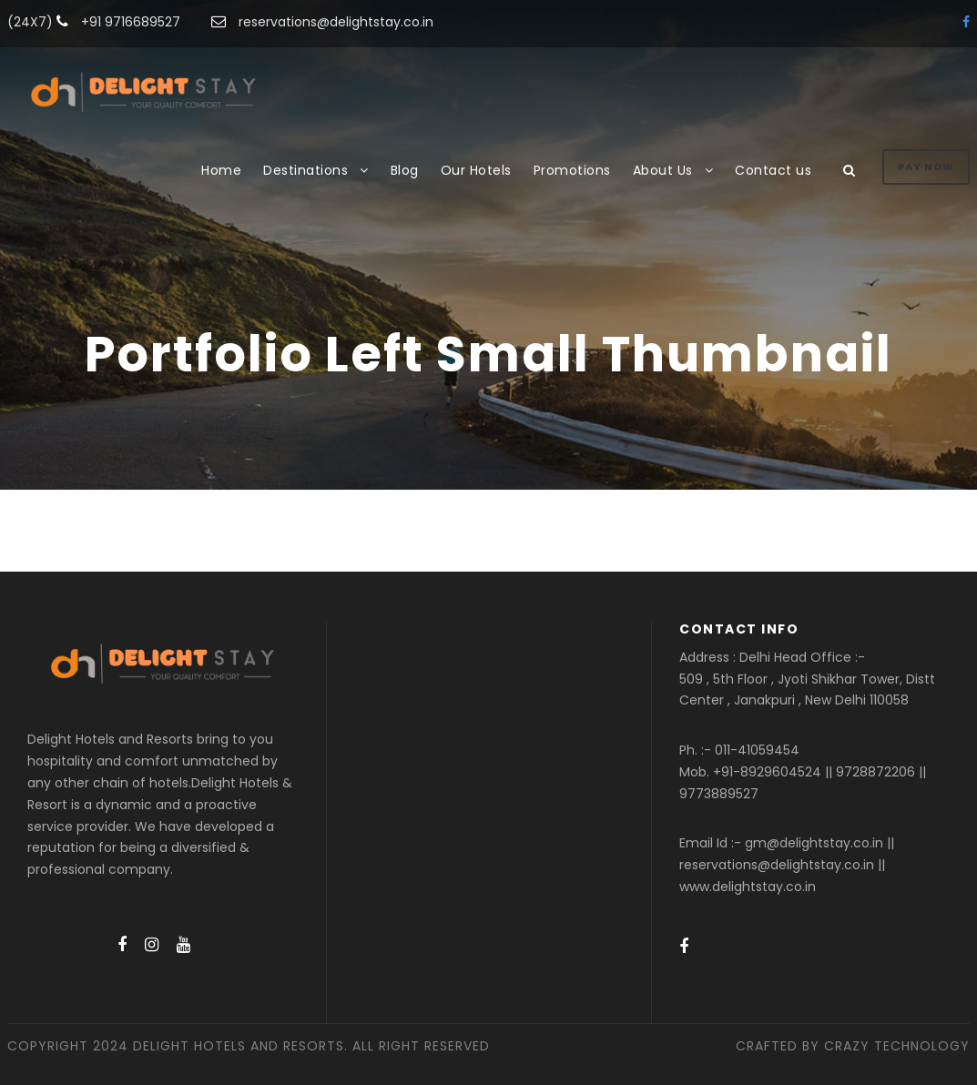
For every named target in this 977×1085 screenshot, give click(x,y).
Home (221, 170)
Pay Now (926, 166)
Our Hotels (476, 170)
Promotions (572, 170)
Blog (405, 170)
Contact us (773, 170)
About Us (663, 170)
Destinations (305, 170)
